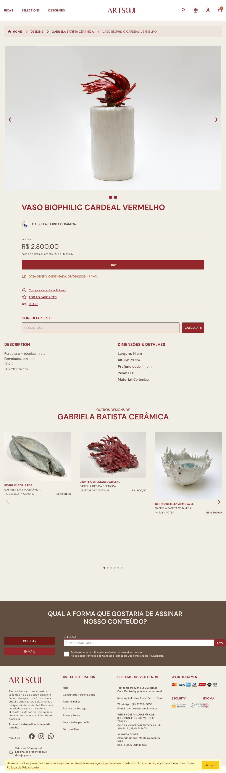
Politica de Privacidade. (149, 656)
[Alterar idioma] (205, 705)
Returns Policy (72, 701)
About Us (14, 738)
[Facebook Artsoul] (31, 736)
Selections (31, 10)
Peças (8, 10)
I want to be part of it (76, 722)
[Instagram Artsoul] (41, 736)
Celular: (70, 637)
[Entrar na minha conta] (207, 10)
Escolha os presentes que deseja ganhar (31, 753)
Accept (210, 765)
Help (66, 688)
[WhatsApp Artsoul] (50, 736)
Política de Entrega (74, 708)
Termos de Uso (123, 656)
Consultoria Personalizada (79, 694)
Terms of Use (71, 729)
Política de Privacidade (23, 767)
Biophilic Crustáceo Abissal (100, 482)
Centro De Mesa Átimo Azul (174, 504)
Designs (37, 32)
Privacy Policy (71, 715)
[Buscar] (183, 10)
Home (15, 32)
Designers (56, 10)
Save (220, 643)
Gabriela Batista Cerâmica (73, 32)
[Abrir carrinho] (220, 10)
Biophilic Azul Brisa (18, 485)
